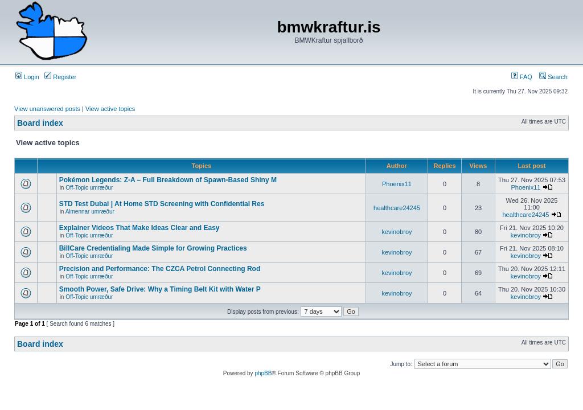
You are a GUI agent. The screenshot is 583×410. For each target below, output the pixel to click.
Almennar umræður (89, 211)
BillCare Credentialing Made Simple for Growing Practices (153, 248)
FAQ (521, 76)
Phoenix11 (397, 184)
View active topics (110, 108)
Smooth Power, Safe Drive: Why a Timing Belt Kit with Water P (160, 289)
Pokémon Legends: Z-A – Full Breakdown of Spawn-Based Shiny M (168, 180)
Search (553, 76)
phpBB (263, 373)
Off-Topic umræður (89, 187)
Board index (40, 123)
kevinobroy (396, 231)
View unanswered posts (47, 108)
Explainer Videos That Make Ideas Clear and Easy (139, 228)
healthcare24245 (396, 207)
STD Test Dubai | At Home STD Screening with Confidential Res (162, 204)
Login (27, 76)
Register (60, 76)
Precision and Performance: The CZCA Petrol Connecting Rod (160, 269)
